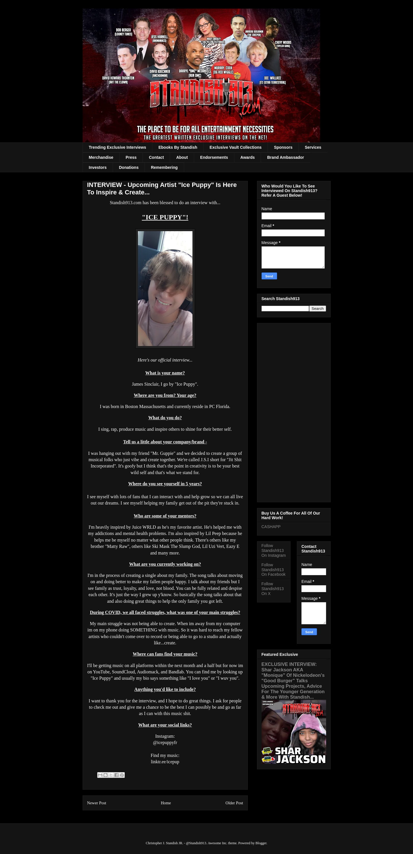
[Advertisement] (294, 411)
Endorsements (214, 157)
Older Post (234, 803)
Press (131, 157)
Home (166, 803)
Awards (247, 157)
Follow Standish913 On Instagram (274, 550)
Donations (129, 167)
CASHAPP (271, 526)
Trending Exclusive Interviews (117, 147)
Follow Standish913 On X (273, 588)
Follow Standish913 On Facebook (274, 570)
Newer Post (96, 803)
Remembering (164, 167)
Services (313, 147)
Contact (156, 157)
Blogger (261, 843)
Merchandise (101, 157)
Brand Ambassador (285, 157)
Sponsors (283, 147)
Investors (98, 167)
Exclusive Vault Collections (236, 147)
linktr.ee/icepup (165, 761)
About (182, 157)
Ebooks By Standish (177, 147)
